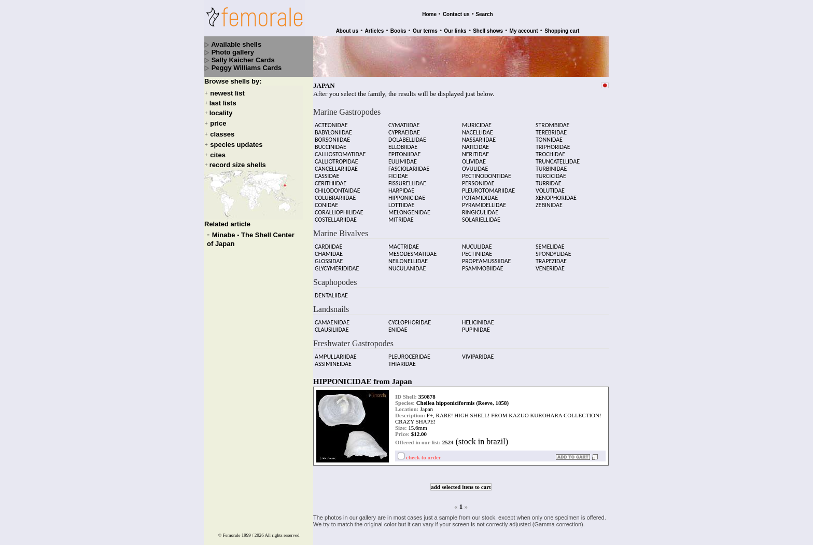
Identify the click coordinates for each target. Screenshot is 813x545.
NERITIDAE (475, 149)
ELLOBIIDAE (402, 142)
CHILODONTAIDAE (337, 185)
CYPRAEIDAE (404, 127)
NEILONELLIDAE (408, 256)
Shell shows (488, 31)
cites (218, 155)
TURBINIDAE (551, 164)
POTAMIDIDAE (480, 193)
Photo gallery (233, 52)
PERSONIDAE (478, 178)
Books (398, 31)
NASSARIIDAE (479, 135)
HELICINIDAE (478, 317)
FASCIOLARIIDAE (408, 164)
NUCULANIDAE (407, 263)
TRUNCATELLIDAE (558, 156)
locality (221, 113)
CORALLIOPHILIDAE (339, 207)
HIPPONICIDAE (406, 193)
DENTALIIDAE (331, 290)
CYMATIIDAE (403, 120)
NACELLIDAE (477, 127)
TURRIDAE (549, 178)
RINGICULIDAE (480, 207)
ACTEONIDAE (331, 120)
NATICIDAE (475, 142)
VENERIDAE (550, 263)
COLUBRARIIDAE (335, 193)
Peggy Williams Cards (247, 68)
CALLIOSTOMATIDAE (340, 149)
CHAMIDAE (329, 249)
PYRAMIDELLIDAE (484, 200)
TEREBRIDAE (551, 127)
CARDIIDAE (328, 242)
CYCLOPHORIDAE (409, 317)
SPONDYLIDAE (553, 249)
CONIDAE (326, 200)
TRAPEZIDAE (551, 256)
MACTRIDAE (403, 242)
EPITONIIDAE (404, 149)
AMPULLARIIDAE (336, 352)
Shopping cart (561, 31)
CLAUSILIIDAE (332, 325)
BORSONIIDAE (332, 135)
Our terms (425, 31)
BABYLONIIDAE (333, 127)
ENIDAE (398, 325)
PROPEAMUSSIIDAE (486, 256)
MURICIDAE (477, 120)
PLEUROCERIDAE (409, 352)
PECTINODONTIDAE (486, 171)
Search (484, 14)
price (218, 124)
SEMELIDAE (550, 242)
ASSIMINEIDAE (333, 359)
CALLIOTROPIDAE (336, 156)
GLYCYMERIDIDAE (337, 263)
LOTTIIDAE (401, 200)
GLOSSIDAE (329, 256)
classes (222, 134)
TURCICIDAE (551, 171)
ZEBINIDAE (549, 200)
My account (524, 31)
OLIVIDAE (474, 156)
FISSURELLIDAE (407, 178)
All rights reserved (282, 525)
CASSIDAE (327, 171)
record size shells (237, 165)
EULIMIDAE (402, 156)
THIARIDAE (402, 359)
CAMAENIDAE (332, 317)
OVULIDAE (475, 164)
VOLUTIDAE (550, 185)
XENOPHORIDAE (556, 193)
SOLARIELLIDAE (481, 215)
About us (347, 31)
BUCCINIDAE (330, 142)
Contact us (456, 14)
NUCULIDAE (477, 242)
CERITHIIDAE (330, 178)
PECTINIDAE (477, 249)
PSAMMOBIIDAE (482, 263)
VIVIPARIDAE (478, 352)
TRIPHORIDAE (553, 142)
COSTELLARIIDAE (336, 215)
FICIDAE (398, 171)
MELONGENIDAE (409, 207)
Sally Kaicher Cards (243, 60)
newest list (227, 93)
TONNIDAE (549, 135)
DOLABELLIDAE (407, 135)
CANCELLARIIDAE (336, 164)
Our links (455, 31)
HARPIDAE (401, 185)
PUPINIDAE (476, 325)
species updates (236, 144)
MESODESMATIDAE (412, 249)
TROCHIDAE (550, 149)
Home (429, 14)
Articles (374, 31)
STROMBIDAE (552, 120)
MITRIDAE (401, 215)
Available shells (236, 44)
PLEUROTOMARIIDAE (488, 185)
